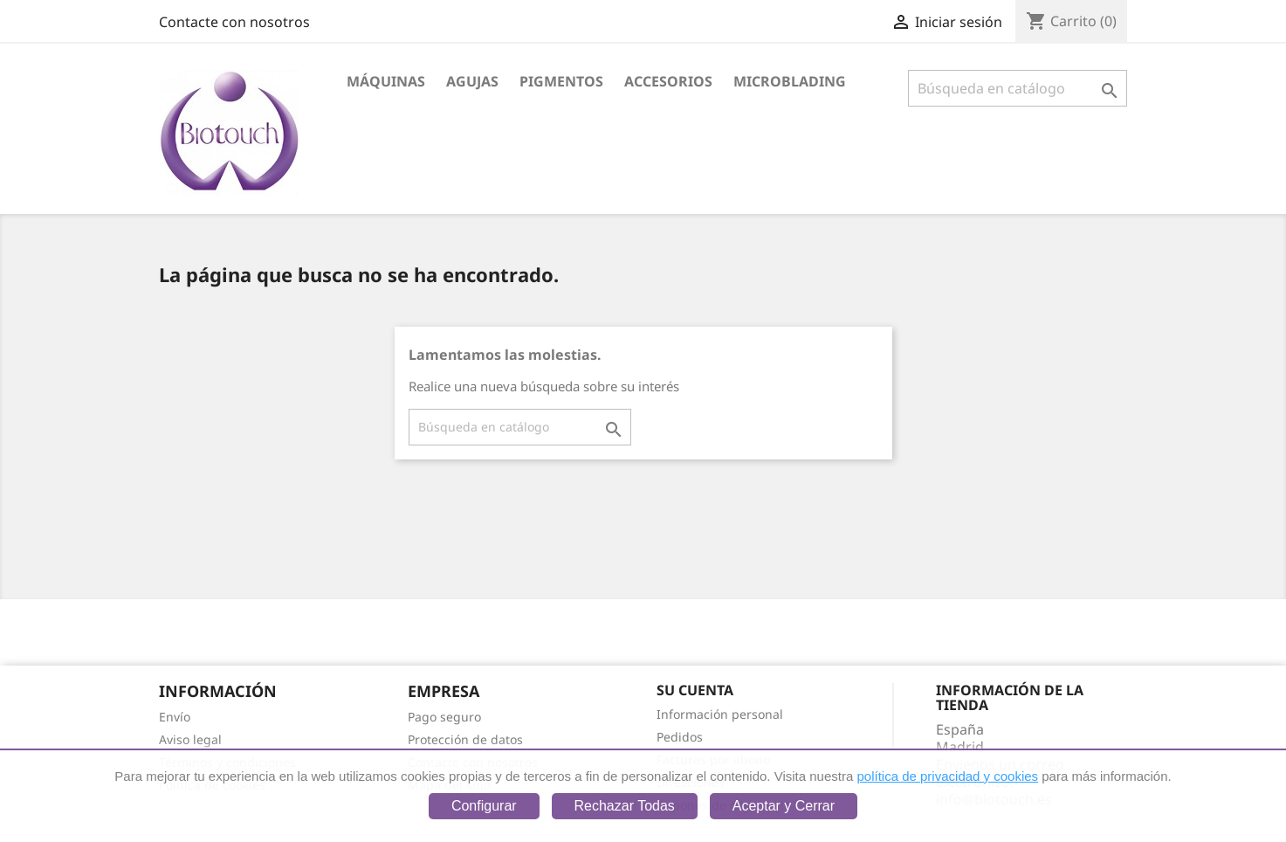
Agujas (472, 81)
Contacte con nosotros (234, 21)
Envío (174, 716)
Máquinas (386, 81)
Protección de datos (465, 739)
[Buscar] (1017, 88)
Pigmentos (561, 81)
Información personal (720, 714)
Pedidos (680, 736)
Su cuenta (695, 690)
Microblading (789, 81)
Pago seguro (444, 716)
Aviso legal (190, 739)
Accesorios (668, 81)
